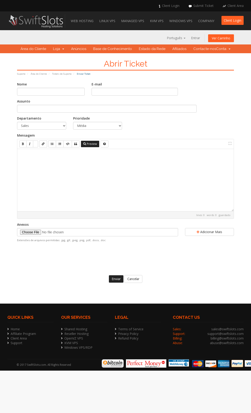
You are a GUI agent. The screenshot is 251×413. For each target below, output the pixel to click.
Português (176, 38)
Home (15, 329)
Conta (223, 49)
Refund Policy (128, 338)
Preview (90, 144)
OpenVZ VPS (73, 338)
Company (206, 21)
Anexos (23, 224)
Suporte (21, 73)
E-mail (97, 84)
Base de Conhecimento (112, 49)
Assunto (23, 101)
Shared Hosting (75, 329)
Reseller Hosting (76, 333)
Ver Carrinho (221, 38)
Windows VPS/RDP (78, 347)
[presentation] (125, 258)
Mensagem (26, 135)
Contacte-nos (204, 49)
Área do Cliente (33, 49)
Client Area (235, 5)
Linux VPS (107, 21)
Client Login (170, 5)
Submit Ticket (203, 5)
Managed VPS (132, 21)
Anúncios (78, 49)
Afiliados (179, 49)
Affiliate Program (23, 333)
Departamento (29, 118)
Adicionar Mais (209, 232)
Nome (22, 84)
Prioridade (81, 118)
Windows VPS (180, 21)
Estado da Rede (152, 49)
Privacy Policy (128, 333)
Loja (58, 49)
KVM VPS (157, 21)
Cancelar (133, 279)
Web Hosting (82, 21)
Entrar (195, 38)
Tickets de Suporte (62, 73)
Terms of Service (130, 329)
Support (16, 343)
